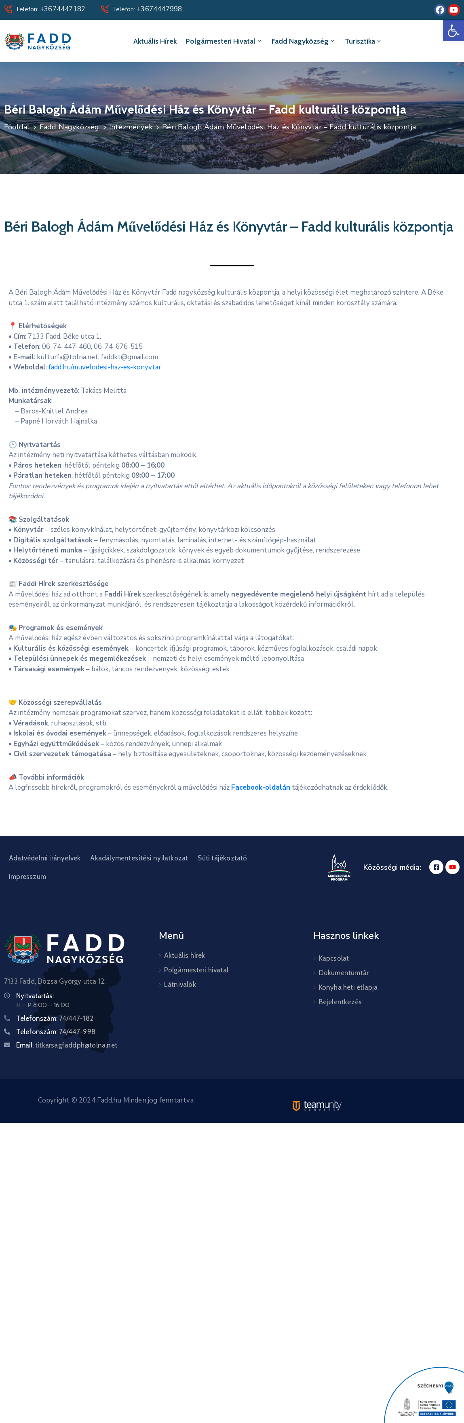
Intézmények (130, 127)
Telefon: (50, 9)
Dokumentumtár (344, 973)
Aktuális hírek (155, 41)
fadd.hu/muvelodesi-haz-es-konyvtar (105, 367)
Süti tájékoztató (222, 858)
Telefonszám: (54, 1018)
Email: (66, 1045)
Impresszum (27, 877)
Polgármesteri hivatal (224, 41)
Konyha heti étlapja (348, 987)
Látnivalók (180, 984)
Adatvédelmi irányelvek (44, 858)
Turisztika (363, 41)
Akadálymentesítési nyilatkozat (139, 858)
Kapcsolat (334, 958)
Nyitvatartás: (35, 996)
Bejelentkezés (340, 1002)
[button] (453, 30)
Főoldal (17, 127)
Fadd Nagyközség (304, 41)
